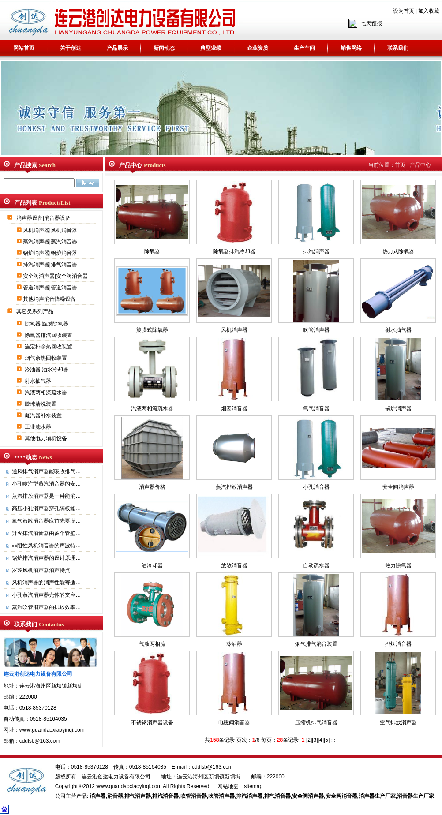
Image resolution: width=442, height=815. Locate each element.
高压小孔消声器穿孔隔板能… (46, 508)
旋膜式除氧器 (152, 330)
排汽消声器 (316, 251)
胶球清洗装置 (41, 404)
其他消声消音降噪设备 (50, 299)
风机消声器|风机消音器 (51, 230)
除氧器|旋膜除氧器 (47, 324)
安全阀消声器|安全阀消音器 (56, 276)
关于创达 (70, 48)
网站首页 (23, 48)
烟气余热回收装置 (46, 358)
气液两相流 (152, 644)
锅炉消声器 (398, 408)
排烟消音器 (398, 644)
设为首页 (403, 11)
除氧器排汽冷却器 (234, 251)
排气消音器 (277, 796)
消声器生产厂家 (377, 796)
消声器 (97, 796)
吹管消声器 (316, 330)
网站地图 (228, 786)
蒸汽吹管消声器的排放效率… (46, 607)
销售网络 (351, 48)
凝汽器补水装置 (44, 415)
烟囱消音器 (234, 408)
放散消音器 (234, 565)
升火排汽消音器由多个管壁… (46, 533)
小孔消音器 (316, 487)
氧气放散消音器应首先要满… (46, 521)
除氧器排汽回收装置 (49, 335)
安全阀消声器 (398, 487)
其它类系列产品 (35, 311)
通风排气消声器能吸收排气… (46, 471)
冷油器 (234, 644)
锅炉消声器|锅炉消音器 (51, 253)
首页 (400, 165)
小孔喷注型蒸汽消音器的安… (46, 484)
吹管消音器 (193, 796)
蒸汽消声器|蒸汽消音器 (51, 242)
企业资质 (257, 48)
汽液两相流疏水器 (46, 392)
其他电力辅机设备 (46, 438)
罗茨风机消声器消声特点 (41, 570)
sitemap (253, 786)
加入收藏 (428, 11)
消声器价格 (152, 487)
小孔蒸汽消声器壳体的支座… (46, 595)
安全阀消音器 (341, 796)
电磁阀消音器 (234, 722)
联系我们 (397, 48)
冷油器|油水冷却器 (47, 369)
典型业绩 (210, 48)
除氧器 (152, 251)
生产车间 (304, 48)
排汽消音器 (165, 796)
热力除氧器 (398, 565)
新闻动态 (164, 48)
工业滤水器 (38, 427)
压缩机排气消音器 (316, 722)
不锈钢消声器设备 (152, 722)
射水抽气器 (38, 381)
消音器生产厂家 (415, 796)
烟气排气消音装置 (316, 644)
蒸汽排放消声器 (234, 487)
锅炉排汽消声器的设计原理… (46, 558)
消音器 (115, 796)
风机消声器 (234, 330)
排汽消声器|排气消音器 (51, 265)
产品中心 (420, 165)
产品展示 (117, 48)
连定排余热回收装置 (49, 347)
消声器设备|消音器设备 (44, 218)
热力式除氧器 (398, 251)
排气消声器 (137, 796)
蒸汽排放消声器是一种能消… (46, 496)
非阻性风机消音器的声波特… (46, 545)
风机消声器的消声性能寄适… (46, 582)
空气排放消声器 (398, 722)
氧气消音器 (316, 408)
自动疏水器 (316, 565)
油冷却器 (152, 565)
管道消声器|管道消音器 (51, 287)
